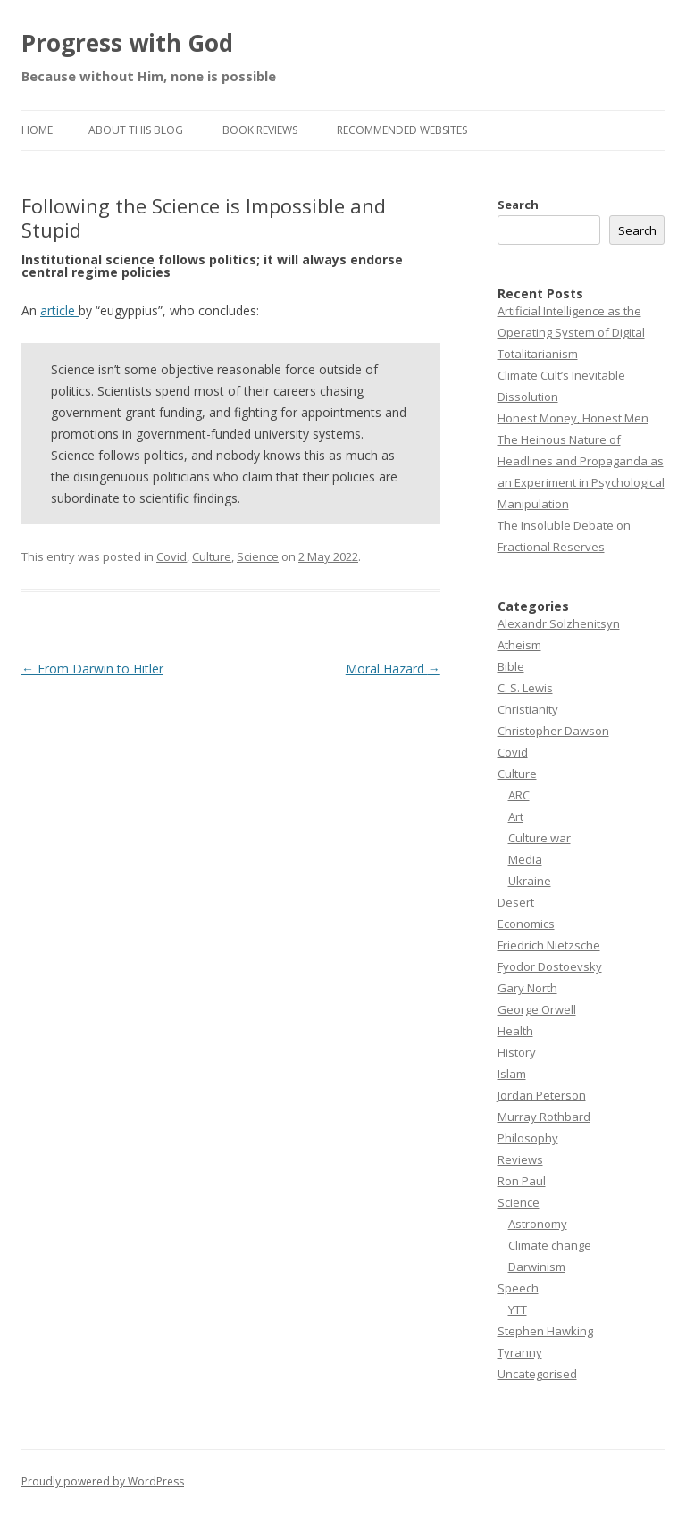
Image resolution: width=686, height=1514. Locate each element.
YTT (517, 1309)
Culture (211, 556)
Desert (516, 902)
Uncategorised (537, 1374)
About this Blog (135, 130)
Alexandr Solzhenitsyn (559, 623)
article (59, 310)
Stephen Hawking (545, 1331)
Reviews (520, 1159)
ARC (519, 795)
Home (37, 130)
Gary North (527, 988)
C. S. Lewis (525, 688)
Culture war (539, 838)
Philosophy (528, 1138)
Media (525, 859)
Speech (518, 1288)
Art (515, 816)
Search (518, 205)
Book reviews (259, 130)
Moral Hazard (393, 668)
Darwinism (536, 1267)
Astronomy (537, 1224)
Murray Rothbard (544, 1116)
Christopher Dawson (553, 731)
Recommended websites (402, 130)
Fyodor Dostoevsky (550, 966)
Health (515, 1031)
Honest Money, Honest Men (573, 418)
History (517, 1052)
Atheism (519, 645)
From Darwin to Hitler (92, 668)
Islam (512, 1074)
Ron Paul (522, 1181)
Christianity (528, 709)
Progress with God (127, 43)
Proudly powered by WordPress (102, 1481)
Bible (511, 666)
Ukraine (529, 881)
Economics (526, 924)
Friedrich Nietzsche (549, 945)
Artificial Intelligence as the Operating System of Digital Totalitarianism (571, 332)
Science (258, 556)
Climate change (549, 1245)
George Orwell (537, 1009)
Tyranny (520, 1352)
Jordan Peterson (542, 1095)
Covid (171, 556)
